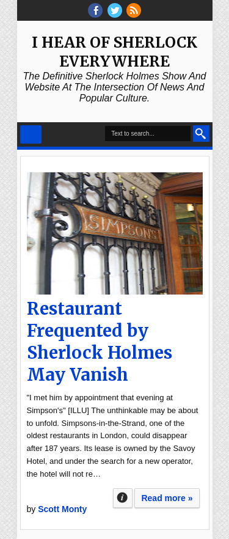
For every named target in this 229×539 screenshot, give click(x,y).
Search (201, 133)
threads (114, 10)
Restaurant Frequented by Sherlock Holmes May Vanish (99, 342)
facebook (95, 10)
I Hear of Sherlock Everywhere (114, 52)
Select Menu (31, 134)
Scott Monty (62, 509)
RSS (133, 10)
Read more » (166, 498)
